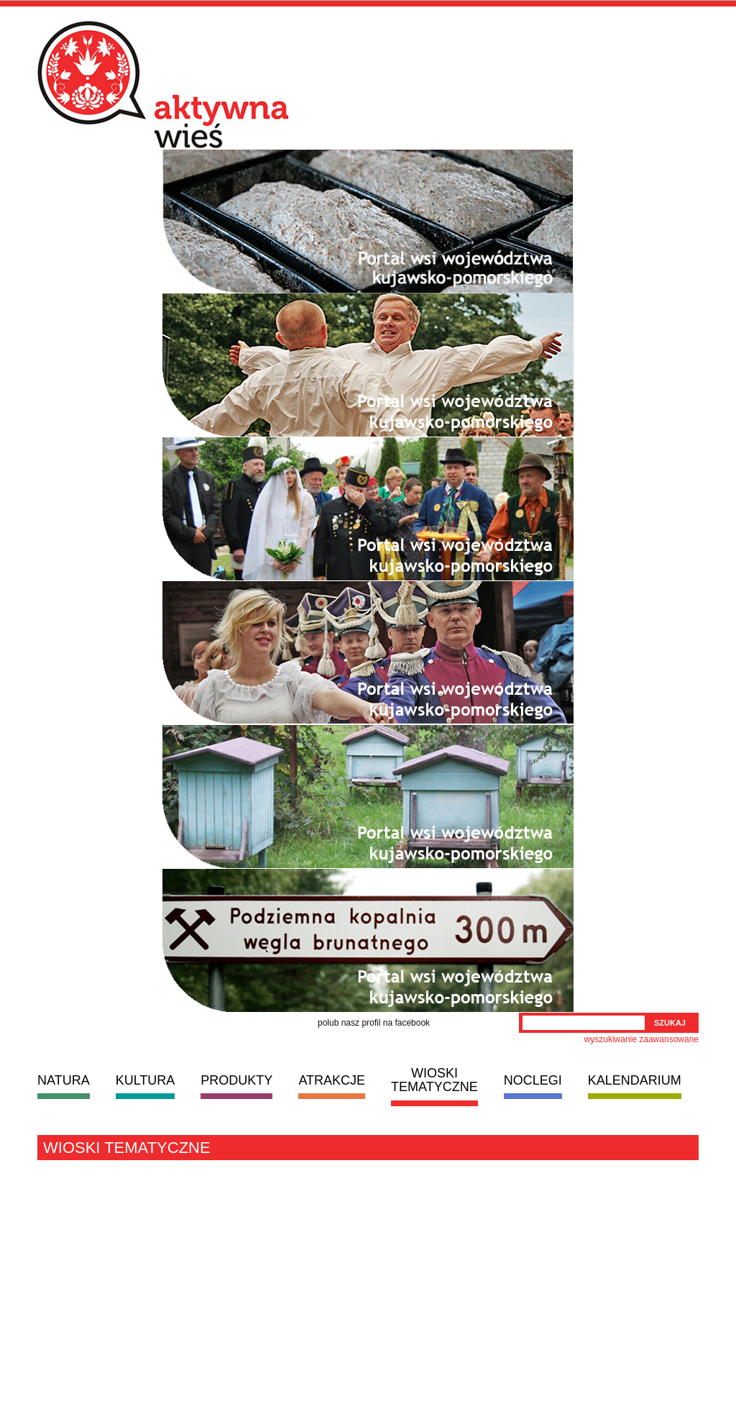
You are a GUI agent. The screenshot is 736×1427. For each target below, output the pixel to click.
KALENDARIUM (634, 1080)
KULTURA (145, 1080)
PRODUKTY (236, 1080)
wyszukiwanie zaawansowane (641, 1039)
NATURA (63, 1080)
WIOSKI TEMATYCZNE (434, 1080)
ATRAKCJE (331, 1080)
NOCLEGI (533, 1080)
